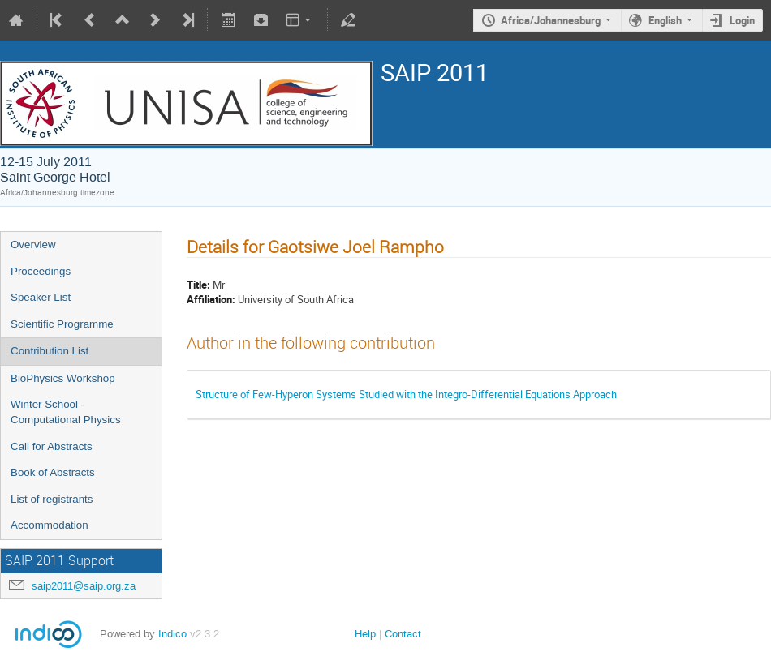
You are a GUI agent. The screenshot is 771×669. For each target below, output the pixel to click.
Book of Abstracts (53, 472)
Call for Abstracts (52, 446)
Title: (198, 284)
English (665, 20)
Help (365, 634)
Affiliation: (211, 299)
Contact (403, 634)
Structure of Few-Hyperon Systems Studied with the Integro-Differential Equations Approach (406, 394)
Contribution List (49, 351)
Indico (172, 634)
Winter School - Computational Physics (66, 412)
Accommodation (49, 525)
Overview (33, 244)
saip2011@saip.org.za (84, 586)
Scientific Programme (62, 324)
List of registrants (52, 499)
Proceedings (41, 271)
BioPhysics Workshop (63, 378)
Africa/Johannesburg (551, 20)
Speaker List (41, 297)
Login (742, 20)
